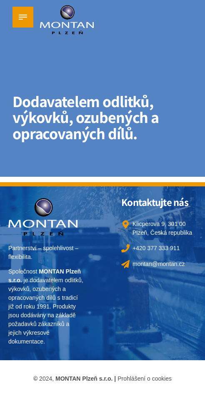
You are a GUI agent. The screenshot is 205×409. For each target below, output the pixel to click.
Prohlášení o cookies (145, 378)
